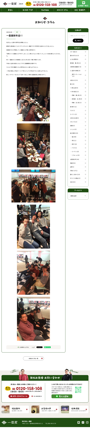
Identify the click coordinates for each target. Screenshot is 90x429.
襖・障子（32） (73, 107)
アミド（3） (74, 148)
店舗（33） (72, 125)
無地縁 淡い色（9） (77, 99)
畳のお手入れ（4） (74, 55)
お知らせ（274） (74, 80)
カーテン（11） (73, 114)
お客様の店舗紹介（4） (75, 67)
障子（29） (74, 144)
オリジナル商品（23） (75, 178)
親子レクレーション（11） (77, 75)
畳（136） (72, 84)
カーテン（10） (75, 151)
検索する (78, 40)
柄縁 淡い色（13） (77, 102)
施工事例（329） (74, 133)
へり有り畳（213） (74, 91)
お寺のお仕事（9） (74, 118)
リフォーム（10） (76, 155)
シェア (33, 347)
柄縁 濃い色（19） (77, 95)
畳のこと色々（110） (75, 174)
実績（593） (73, 163)
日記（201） (73, 182)
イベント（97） (73, 129)
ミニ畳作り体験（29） (75, 70)
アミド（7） (72, 110)
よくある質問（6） (74, 59)
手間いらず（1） (74, 170)
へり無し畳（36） (74, 88)
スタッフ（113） (73, 122)
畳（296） (74, 137)
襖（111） (74, 140)
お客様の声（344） (74, 159)
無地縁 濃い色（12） (75, 63)
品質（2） (72, 167)
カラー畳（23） (73, 52)
